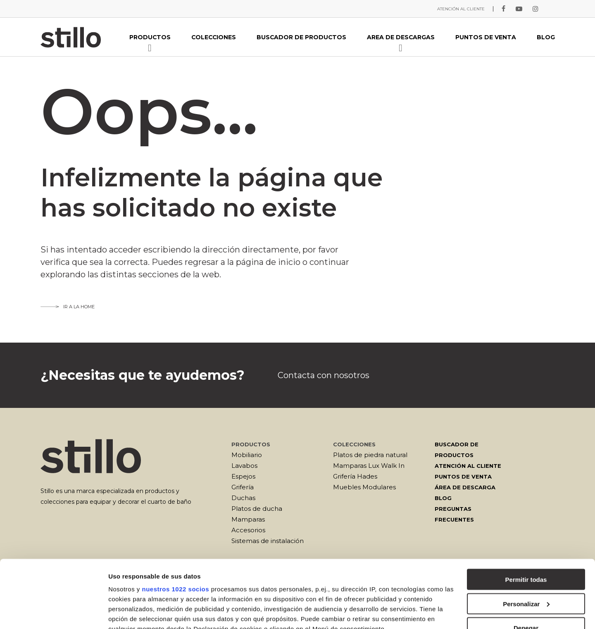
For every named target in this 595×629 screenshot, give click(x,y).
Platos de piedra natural (370, 455)
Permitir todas (526, 511)
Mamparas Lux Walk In (369, 465)
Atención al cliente (468, 465)
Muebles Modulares (364, 487)
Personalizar (526, 536)
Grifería (242, 487)
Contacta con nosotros (323, 375)
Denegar (526, 560)
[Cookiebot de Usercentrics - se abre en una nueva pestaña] (53, 613)
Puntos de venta (463, 476)
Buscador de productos (456, 449)
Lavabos (244, 465)
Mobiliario (246, 455)
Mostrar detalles (132, 612)
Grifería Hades (355, 476)
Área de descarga (465, 487)
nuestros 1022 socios (175, 521)
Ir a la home (67, 307)
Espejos (243, 476)
